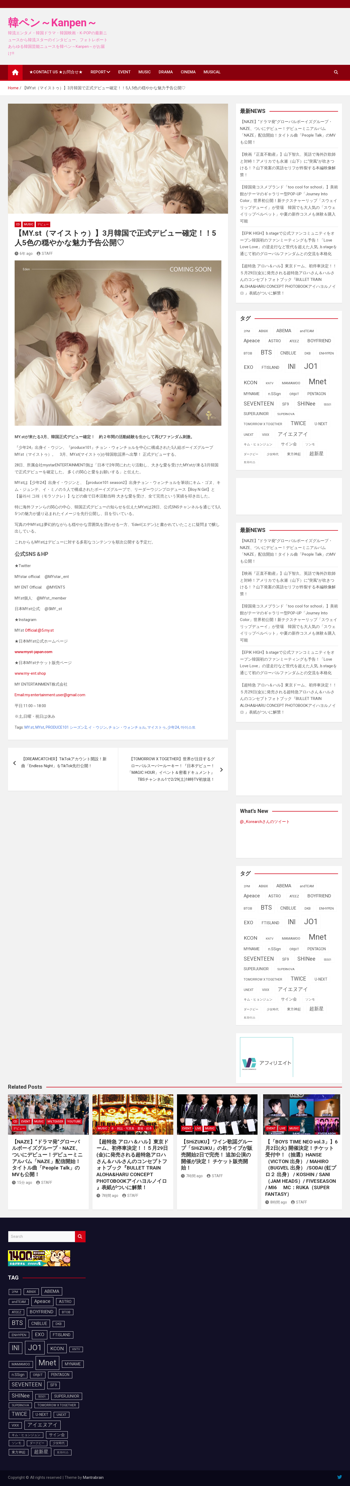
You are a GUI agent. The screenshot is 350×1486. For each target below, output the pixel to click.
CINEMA (188, 72)
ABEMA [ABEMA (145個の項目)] (283, 330)
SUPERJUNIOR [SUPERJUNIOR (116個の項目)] (256, 413)
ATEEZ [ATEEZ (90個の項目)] (294, 341)
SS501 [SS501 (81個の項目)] (327, 404)
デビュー (43, 224)
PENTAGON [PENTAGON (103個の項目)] (316, 394)
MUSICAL (212, 72)
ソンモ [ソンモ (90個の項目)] (310, 444)
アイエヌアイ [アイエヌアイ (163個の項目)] (293, 434)
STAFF (45, 253)
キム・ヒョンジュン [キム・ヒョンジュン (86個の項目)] (258, 444)
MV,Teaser (55, 1121)
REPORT (98, 72)
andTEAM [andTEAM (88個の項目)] (307, 331)
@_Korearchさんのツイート (265, 821)
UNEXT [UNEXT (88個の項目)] (249, 435)
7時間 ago (107, 1195)
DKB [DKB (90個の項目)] (308, 353)
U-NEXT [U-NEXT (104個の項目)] (321, 424)
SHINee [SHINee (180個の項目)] (306, 404)
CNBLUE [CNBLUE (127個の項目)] (288, 353)
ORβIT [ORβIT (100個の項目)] (294, 394)
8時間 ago (276, 1202)
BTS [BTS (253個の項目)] (266, 352)
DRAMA (166, 72)
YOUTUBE (74, 1121)
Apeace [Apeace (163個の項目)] (252, 341)
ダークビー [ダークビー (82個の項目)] (251, 454)
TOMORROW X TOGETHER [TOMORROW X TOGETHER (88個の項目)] (263, 424)
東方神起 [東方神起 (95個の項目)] (294, 454)
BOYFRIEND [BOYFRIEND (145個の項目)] (319, 340)
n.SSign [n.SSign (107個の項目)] (274, 394)
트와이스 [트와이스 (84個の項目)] (249, 462)
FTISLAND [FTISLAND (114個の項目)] (270, 367)
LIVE (198, 1128)
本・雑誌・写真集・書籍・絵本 (131, 1128)
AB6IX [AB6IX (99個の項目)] (263, 331)
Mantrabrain (93, 1477)
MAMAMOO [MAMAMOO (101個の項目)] (291, 383)
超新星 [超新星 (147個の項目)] (316, 453)
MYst (39, 727)
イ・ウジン (97, 727)
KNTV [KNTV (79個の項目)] (269, 383)
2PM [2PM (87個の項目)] (247, 331)
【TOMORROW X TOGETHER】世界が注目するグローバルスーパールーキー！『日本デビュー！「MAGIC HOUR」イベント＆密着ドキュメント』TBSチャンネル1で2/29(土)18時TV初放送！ (171, 769)
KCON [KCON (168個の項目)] (250, 382)
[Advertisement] (282, 495)
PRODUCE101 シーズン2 (66, 727)
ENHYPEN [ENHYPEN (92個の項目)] (326, 353)
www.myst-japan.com (33, 651)
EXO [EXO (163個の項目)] (248, 367)
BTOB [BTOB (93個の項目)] (248, 353)
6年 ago (24, 253)
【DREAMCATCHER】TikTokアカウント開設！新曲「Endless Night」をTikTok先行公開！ (64, 762)
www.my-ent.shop (30, 673)
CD (18, 224)
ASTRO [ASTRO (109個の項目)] (274, 341)
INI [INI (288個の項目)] (292, 366)
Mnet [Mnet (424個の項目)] (318, 381)
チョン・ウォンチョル (127, 727)
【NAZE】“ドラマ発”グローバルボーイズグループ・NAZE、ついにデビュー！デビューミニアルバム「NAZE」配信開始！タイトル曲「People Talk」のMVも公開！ (47, 1158)
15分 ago (22, 1182)
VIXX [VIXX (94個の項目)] (265, 435)
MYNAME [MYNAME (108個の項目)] (252, 394)
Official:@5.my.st (39, 630)
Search (80, 1236)
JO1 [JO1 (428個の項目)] (311, 366)
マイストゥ (156, 727)
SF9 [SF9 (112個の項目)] (285, 404)
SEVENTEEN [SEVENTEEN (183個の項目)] (259, 404)
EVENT (124, 72)
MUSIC (144, 72)
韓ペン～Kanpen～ (52, 22)
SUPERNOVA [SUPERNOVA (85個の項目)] (285, 414)
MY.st (29, 727)
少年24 (173, 727)
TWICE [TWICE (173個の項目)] (298, 423)
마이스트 (188, 727)
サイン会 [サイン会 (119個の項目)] (289, 444)
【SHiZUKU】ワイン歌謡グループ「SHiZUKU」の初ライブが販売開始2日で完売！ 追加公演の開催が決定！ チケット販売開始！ (216, 1155)
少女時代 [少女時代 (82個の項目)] (273, 454)
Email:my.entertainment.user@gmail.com (50, 695)
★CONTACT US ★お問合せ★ (56, 72)
